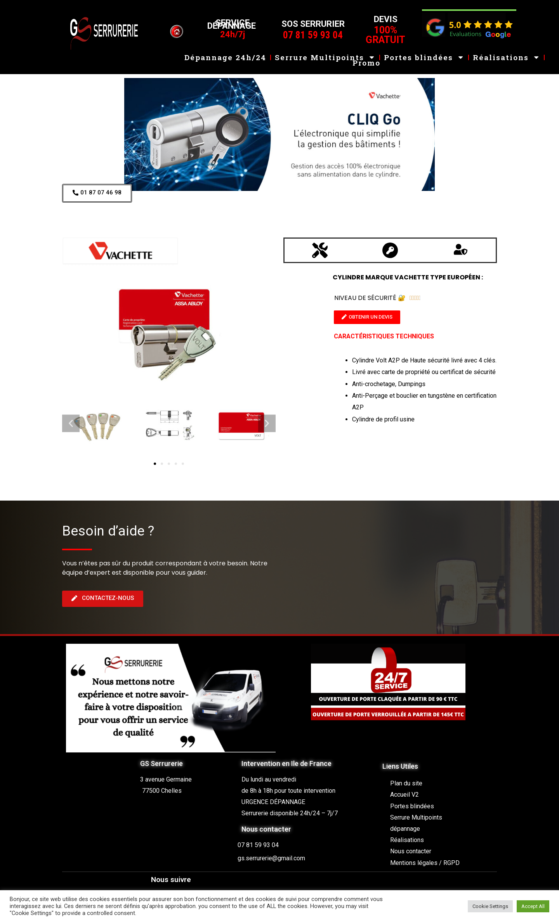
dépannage (405, 828)
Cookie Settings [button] (490, 906)
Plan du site (406, 783)
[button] (71, 423)
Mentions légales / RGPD (425, 863)
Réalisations (506, 51)
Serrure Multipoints (325, 51)
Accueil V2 (404, 794)
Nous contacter (410, 851)
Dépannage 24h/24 (225, 51)
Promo (366, 58)
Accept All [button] (533, 906)
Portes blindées (424, 51)
